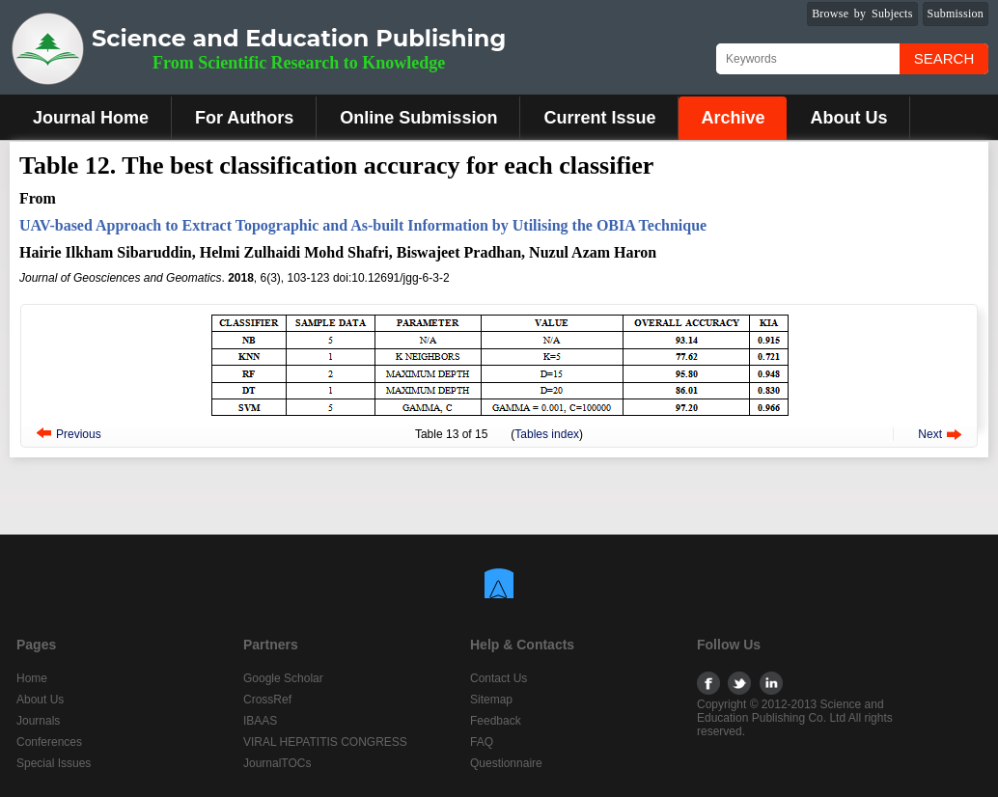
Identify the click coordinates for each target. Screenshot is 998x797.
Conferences (49, 742)
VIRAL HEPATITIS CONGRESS (325, 742)
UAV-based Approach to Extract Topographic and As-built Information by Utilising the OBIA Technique (363, 225)
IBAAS (260, 721)
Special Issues (53, 763)
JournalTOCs (277, 763)
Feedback (495, 721)
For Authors (244, 117)
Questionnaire (506, 763)
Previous (78, 434)
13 (452, 434)
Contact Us (498, 678)
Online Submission (418, 117)
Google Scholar (283, 678)
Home (31, 678)
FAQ (481, 742)
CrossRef (267, 699)
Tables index (546, 434)
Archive (732, 117)
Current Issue (599, 117)
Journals (38, 721)
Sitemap (491, 699)
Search (944, 58)
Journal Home (91, 117)
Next (930, 434)
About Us (848, 117)
